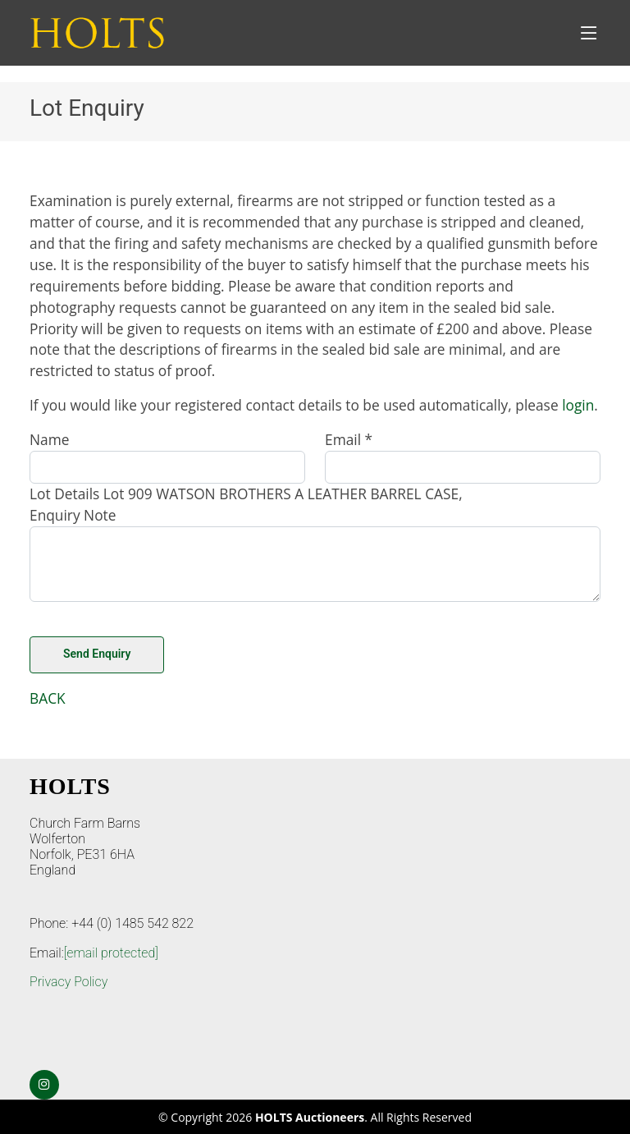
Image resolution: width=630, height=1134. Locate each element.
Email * (348, 439)
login (578, 405)
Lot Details (64, 493)
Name (49, 439)
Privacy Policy (68, 981)
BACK (48, 698)
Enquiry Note (73, 515)
